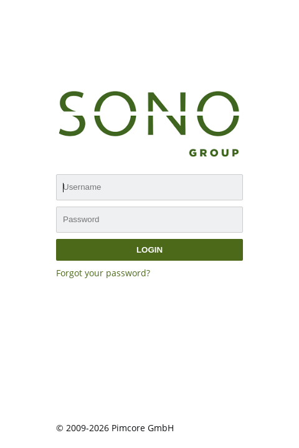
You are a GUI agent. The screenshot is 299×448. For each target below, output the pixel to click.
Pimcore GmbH (143, 428)
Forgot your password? (103, 273)
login (149, 249)
